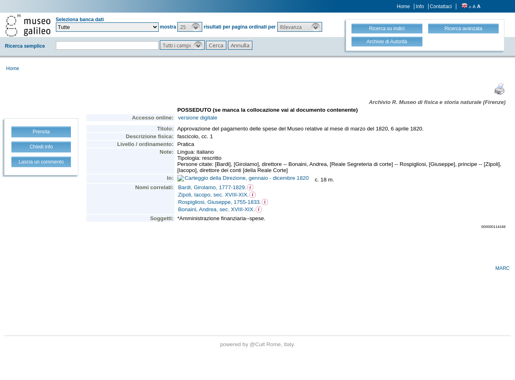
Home (403, 6)
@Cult (258, 344)
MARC (502, 268)
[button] (189, 27)
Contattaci (441, 6)
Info (420, 6)
